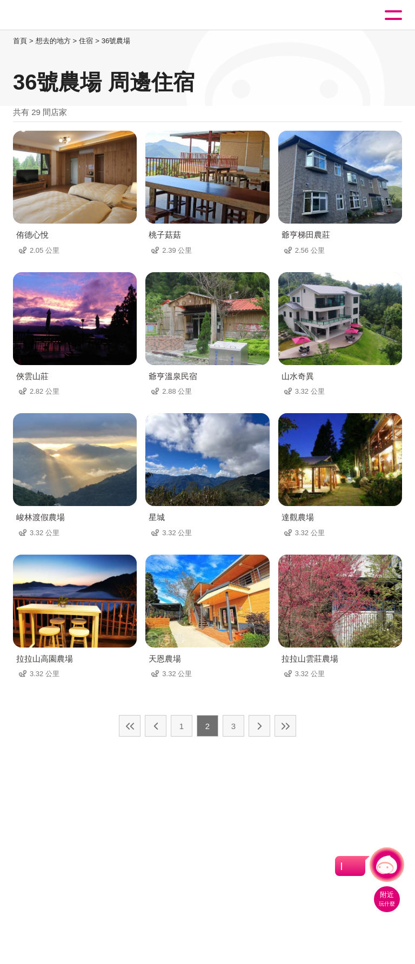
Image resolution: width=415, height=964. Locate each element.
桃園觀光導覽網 (53, 15)
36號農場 (116, 41)
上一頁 (155, 726)
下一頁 (259, 726)
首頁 (20, 41)
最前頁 (129, 726)
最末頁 (285, 726)
